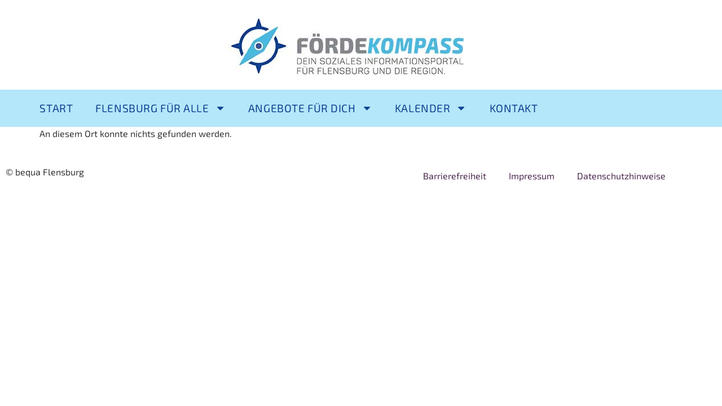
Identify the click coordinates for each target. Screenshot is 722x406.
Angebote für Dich (310, 108)
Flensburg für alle (160, 108)
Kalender (431, 108)
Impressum (531, 175)
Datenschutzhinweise (621, 175)
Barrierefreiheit (454, 175)
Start (56, 108)
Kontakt (514, 108)
